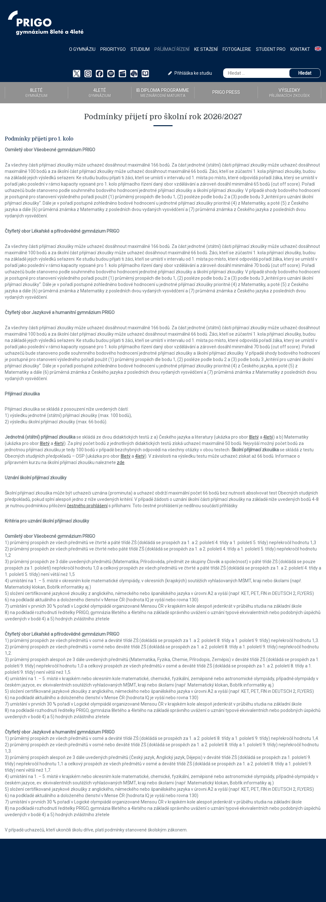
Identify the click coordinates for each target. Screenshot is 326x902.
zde (120, 462)
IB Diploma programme (163, 93)
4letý (268, 437)
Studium (140, 49)
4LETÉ (99, 93)
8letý (254, 437)
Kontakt (300, 49)
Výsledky (289, 93)
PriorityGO (113, 49)
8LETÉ (36, 93)
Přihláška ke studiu (190, 73)
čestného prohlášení (87, 505)
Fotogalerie (237, 49)
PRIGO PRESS (226, 92)
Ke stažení (206, 49)
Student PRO (271, 49)
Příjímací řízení (171, 49)
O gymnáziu (82, 49)
